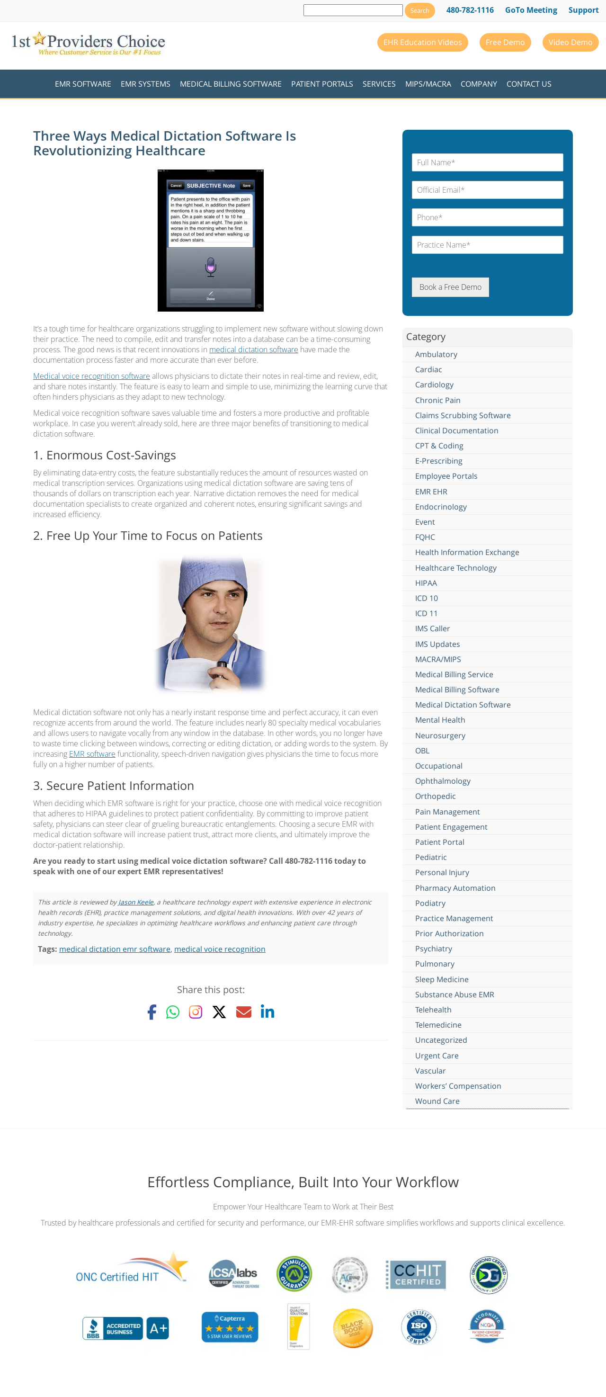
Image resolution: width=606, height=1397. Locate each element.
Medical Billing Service (454, 674)
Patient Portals (322, 84)
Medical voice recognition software (91, 376)
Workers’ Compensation (458, 1086)
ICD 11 (426, 613)
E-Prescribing (439, 461)
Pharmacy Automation (455, 888)
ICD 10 (426, 598)
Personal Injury (442, 872)
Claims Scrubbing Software (463, 415)
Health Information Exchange (467, 552)
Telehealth (433, 1009)
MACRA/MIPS (438, 659)
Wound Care (437, 1101)
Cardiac (428, 369)
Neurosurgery (440, 735)
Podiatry (430, 903)
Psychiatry (433, 948)
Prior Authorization (449, 933)
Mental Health (440, 720)
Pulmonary (434, 963)
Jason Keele (135, 901)
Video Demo (571, 42)
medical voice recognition (220, 949)
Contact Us (529, 84)
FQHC (425, 537)
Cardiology (434, 384)
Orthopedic (435, 796)
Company (479, 84)
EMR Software (83, 84)
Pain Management (447, 811)
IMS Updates (437, 644)
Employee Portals (446, 476)
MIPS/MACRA (428, 84)
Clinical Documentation (457, 430)
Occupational (439, 766)
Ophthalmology (443, 781)
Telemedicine (438, 1025)
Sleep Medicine (442, 979)
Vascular (430, 1071)
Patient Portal (439, 842)
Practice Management (454, 918)
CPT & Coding (439, 445)
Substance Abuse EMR (454, 994)
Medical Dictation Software (463, 704)
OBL (422, 750)
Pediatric (431, 857)
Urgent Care (437, 1055)
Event (425, 522)
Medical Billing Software (231, 84)
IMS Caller (432, 628)
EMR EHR (431, 491)
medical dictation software (253, 349)
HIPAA (426, 583)
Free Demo (505, 42)
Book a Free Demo (450, 287)
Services (379, 84)
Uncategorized (441, 1040)
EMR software (92, 754)
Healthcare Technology (456, 568)
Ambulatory (436, 354)
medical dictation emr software (114, 949)
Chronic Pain (438, 400)
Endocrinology (441, 506)
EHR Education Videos (422, 42)
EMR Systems (145, 84)
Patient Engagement (451, 827)
